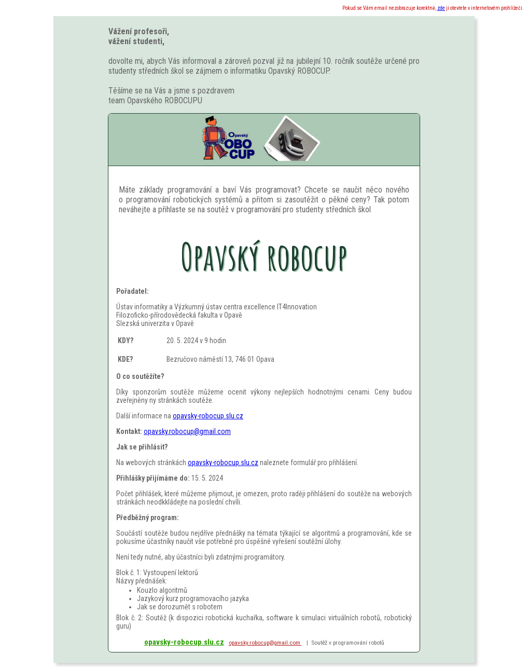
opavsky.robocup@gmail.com (187, 431)
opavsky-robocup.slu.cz (208, 416)
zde (441, 8)
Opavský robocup (264, 256)
